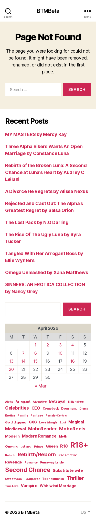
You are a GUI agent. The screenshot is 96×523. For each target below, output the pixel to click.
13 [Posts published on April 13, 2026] (11, 361)
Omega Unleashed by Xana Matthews (46, 272)
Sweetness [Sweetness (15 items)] (13, 479)
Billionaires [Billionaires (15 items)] (76, 401)
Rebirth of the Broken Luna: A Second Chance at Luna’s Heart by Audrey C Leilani (46, 172)
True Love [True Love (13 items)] (11, 486)
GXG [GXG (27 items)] (33, 422)
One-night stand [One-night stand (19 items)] (18, 446)
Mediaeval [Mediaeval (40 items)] (15, 428)
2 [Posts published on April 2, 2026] (48, 344)
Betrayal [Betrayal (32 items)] (57, 401)
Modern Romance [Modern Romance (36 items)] (39, 436)
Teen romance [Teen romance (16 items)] (53, 479)
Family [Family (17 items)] (22, 415)
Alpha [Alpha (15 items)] (9, 401)
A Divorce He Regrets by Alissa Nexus (46, 191)
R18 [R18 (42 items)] (64, 446)
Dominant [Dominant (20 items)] (69, 408)
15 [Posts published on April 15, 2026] (35, 361)
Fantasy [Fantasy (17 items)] (36, 415)
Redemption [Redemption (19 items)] (68, 455)
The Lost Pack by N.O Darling (36, 222)
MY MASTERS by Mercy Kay (36, 134)
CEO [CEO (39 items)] (35, 408)
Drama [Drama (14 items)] (83, 408)
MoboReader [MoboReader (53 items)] (42, 428)
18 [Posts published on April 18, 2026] (72, 361)
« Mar (41, 386)
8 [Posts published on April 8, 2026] (35, 353)
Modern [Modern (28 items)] (12, 436)
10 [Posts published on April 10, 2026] (60, 353)
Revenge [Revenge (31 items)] (13, 462)
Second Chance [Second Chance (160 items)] (27, 469)
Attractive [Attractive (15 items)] (40, 401)
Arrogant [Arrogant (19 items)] (23, 401)
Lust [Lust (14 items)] (63, 422)
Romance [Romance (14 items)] (31, 462)
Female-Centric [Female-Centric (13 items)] (56, 415)
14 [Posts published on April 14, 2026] (23, 361)
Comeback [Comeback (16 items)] (51, 408)
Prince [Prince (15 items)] (38, 446)
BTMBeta (48, 11)
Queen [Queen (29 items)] (52, 446)
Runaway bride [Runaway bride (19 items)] (52, 462)
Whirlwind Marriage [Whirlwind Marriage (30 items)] (58, 485)
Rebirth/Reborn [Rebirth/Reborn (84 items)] (37, 454)
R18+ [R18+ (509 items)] (79, 444)
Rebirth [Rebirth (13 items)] (10, 455)
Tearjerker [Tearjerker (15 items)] (32, 479)
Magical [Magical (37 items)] (76, 422)
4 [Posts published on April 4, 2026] (72, 344)
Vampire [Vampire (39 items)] (29, 485)
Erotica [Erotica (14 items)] (10, 415)
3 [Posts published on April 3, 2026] (60, 344)
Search (76, 309)
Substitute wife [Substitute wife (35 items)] (68, 470)
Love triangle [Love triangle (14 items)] (48, 422)
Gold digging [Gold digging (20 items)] (15, 422)
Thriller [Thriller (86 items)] (75, 478)
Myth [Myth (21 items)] (63, 436)
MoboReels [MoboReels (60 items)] (72, 428)
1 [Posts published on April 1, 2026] (35, 344)
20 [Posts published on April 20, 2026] (11, 369)
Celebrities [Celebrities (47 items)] (17, 408)
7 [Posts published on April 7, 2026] (23, 353)
